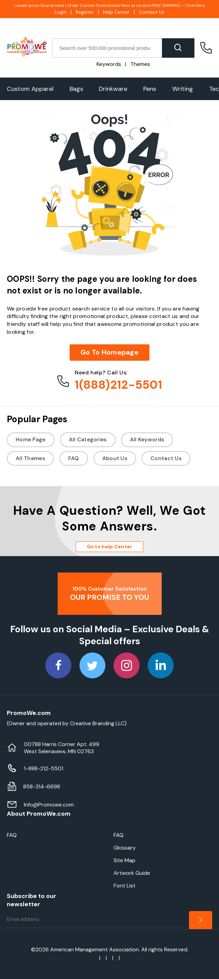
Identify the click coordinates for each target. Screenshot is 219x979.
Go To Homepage (109, 352)
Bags (76, 89)
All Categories (88, 439)
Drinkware (113, 89)
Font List (124, 885)
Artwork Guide (132, 873)
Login (61, 12)
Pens (149, 89)
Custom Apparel (30, 89)
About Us (114, 458)
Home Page (31, 439)
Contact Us (151, 12)
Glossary (125, 847)
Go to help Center (109, 546)
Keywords (109, 64)
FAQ (73, 458)
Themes (140, 64)
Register (85, 12)
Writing (182, 89)
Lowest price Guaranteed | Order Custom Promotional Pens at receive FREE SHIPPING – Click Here (109, 5)
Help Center (116, 12)
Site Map (124, 860)
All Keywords (147, 439)
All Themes (30, 458)
